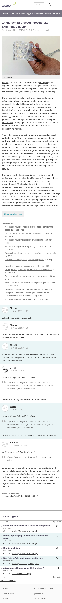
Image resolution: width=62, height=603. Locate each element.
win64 (13, 406)
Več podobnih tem (8, 581)
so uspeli (43, 82)
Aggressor (7, 528)
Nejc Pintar (7, 571)
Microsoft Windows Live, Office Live (20, 299)
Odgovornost (8, 593)
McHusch (7, 551)
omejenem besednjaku (13, 187)
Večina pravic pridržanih (43, 588)
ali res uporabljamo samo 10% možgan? (23, 568)
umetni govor (25, 181)
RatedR (14, 442)
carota (13, 345)
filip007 (14, 308)
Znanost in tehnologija (41, 30)
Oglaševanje (38, 593)
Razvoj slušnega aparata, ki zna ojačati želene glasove (28, 270)
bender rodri (8, 561)
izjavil (32, 377)
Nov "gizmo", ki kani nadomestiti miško (23, 558)
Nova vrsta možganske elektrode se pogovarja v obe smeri (30, 283)
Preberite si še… (9, 224)
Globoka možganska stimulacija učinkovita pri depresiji (28, 233)
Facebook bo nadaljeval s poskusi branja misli (24, 260)
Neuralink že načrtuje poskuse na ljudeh (22, 266)
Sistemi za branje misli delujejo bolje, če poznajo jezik (28, 246)
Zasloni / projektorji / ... (29, 563)
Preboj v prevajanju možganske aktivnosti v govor (26, 276)
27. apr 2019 (18, 30)
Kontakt (6, 598)
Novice (15, 531)
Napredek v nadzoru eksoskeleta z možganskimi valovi (28, 253)
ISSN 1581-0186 (40, 598)
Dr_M (13, 367)
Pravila (6, 588)
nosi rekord (7, 122)
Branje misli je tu (11, 548)
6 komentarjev (10, 214)
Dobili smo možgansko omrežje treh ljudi (22, 289)
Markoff (14, 325)
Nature (9, 77)
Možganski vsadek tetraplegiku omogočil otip (24, 240)
